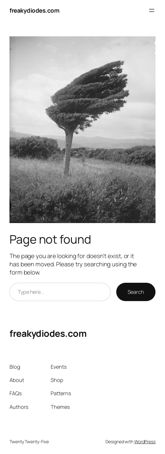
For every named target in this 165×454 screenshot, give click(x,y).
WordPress (144, 442)
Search (136, 291)
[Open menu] (151, 10)
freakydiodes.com (34, 10)
